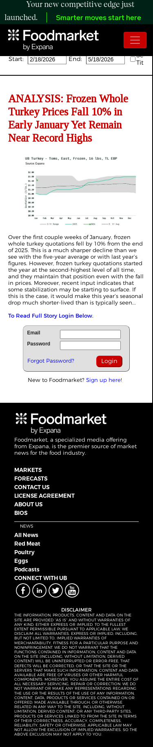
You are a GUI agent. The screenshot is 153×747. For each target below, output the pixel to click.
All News (26, 535)
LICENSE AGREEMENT (44, 495)
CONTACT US (31, 487)
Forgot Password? (50, 360)
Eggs (21, 560)
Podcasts (27, 569)
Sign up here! (104, 380)
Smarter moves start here (98, 18)
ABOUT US (28, 504)
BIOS (20, 513)
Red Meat (27, 543)
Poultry (24, 552)
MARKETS (28, 470)
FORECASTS (30, 478)
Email (33, 333)
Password (39, 344)
